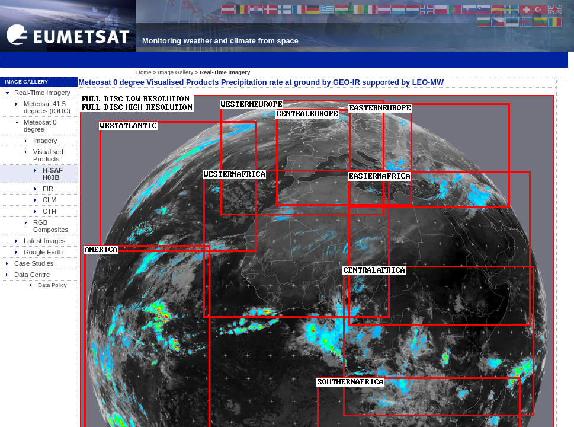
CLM (45, 199)
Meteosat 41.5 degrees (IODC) (42, 107)
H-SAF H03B (48, 174)
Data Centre (27, 274)
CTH (44, 211)
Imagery (40, 140)
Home (144, 72)
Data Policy (47, 285)
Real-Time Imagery (37, 92)
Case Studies (29, 263)
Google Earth (38, 252)
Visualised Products (43, 155)
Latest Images (39, 240)
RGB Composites (46, 226)
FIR (43, 188)
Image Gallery (176, 72)
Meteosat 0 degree (35, 126)
